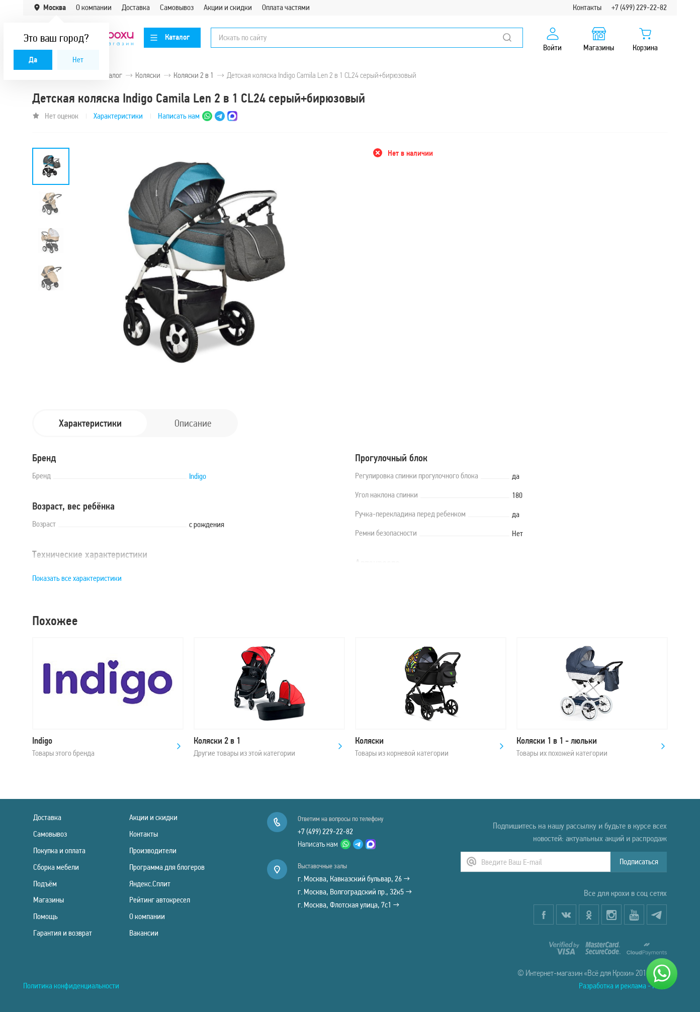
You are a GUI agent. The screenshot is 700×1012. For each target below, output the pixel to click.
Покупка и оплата (59, 850)
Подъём (45, 883)
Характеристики (118, 116)
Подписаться (639, 861)
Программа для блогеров (167, 867)
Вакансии (143, 933)
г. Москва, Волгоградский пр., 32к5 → (355, 891)
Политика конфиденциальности (71, 985)
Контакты (587, 7)
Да (33, 59)
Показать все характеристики (77, 578)
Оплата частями (286, 7)
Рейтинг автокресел (159, 899)
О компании (94, 7)
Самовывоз (177, 7)
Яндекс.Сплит (149, 883)
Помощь (45, 916)
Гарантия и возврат (62, 933)
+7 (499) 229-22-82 (639, 7)
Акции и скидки (228, 7)
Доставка (136, 7)
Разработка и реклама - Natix (623, 985)
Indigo (197, 476)
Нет (77, 59)
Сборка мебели (56, 867)
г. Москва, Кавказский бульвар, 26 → (354, 878)
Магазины (48, 899)
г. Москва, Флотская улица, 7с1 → (348, 904)
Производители (153, 850)
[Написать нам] (662, 974)
